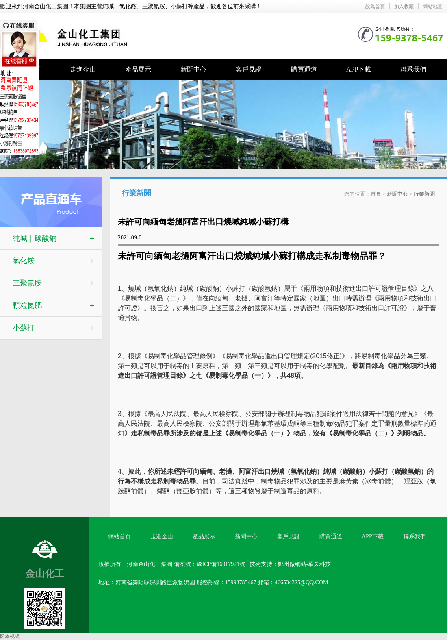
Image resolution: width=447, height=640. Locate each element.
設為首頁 (375, 6)
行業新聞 (424, 194)
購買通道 (304, 69)
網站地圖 (433, 6)
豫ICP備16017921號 (221, 564)
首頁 (376, 194)
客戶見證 (249, 69)
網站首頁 (119, 536)
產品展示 (138, 69)
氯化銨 (24, 261)
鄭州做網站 (292, 564)
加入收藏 (404, 6)
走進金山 (83, 69)
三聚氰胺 (27, 283)
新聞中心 (193, 69)
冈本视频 (10, 636)
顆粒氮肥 (27, 305)
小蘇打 (24, 328)
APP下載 (358, 69)
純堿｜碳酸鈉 (34, 238)
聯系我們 (413, 69)
